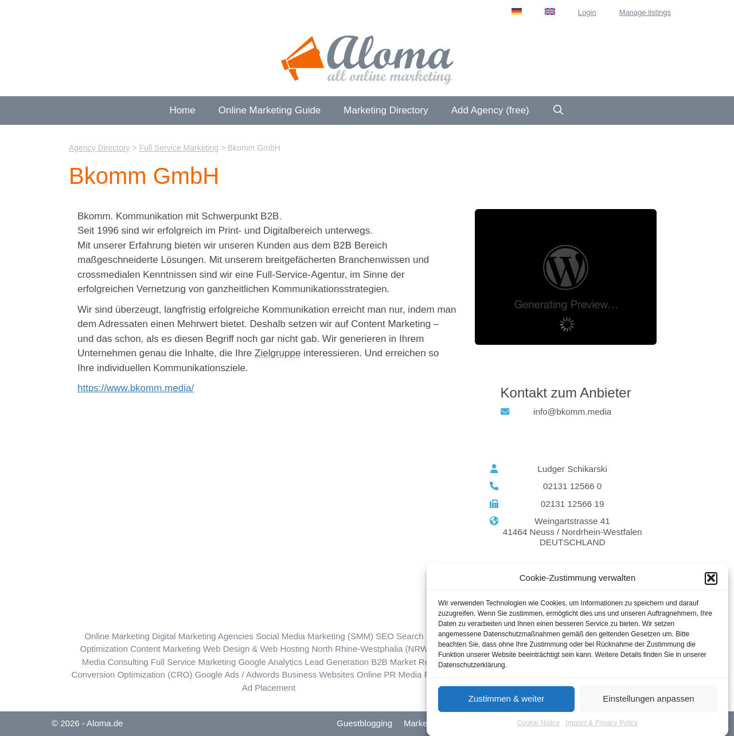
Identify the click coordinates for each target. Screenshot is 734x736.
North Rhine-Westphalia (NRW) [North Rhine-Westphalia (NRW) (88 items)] (371, 649)
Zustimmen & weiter (506, 702)
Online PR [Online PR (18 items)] (376, 674)
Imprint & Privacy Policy (601, 726)
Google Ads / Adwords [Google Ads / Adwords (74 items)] (237, 674)
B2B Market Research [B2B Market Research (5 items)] (413, 662)
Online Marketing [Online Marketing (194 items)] (116, 636)
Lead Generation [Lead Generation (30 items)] (336, 662)
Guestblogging (364, 723)
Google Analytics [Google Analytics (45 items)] (270, 662)
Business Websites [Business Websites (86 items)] (318, 674)
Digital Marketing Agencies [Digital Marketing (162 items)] (202, 636)
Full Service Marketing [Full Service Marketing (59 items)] (193, 662)
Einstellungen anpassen (648, 702)
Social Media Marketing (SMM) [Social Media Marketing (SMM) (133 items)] (314, 636)
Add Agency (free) (490, 110)
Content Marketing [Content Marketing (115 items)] (165, 649)
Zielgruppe (277, 353)
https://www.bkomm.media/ (135, 388)
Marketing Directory (385, 110)
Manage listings (645, 12)
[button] (711, 581)
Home (182, 110)
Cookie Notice (538, 726)
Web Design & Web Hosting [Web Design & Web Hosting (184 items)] (256, 649)
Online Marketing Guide (269, 110)
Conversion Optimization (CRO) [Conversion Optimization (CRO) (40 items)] (132, 674)
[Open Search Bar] (558, 110)
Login (587, 12)
